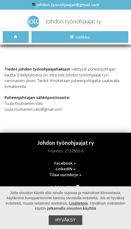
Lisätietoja (78, 203)
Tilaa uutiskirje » (65, 175)
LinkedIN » (66, 169)
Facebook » (65, 163)
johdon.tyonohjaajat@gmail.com (65, 4)
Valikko (80, 37)
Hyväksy (65, 220)
